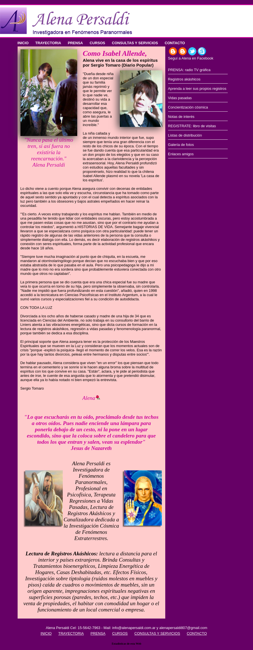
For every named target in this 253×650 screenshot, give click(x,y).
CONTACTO (175, 43)
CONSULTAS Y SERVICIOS (135, 43)
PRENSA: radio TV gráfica (189, 70)
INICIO (23, 43)
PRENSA (75, 43)
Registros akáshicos (184, 79)
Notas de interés (181, 116)
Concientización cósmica (188, 107)
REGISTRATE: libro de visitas (192, 126)
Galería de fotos (181, 145)
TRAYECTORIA (48, 43)
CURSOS (97, 43)
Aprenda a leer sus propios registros (197, 88)
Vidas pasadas (180, 98)
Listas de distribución (185, 135)
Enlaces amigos (181, 154)
